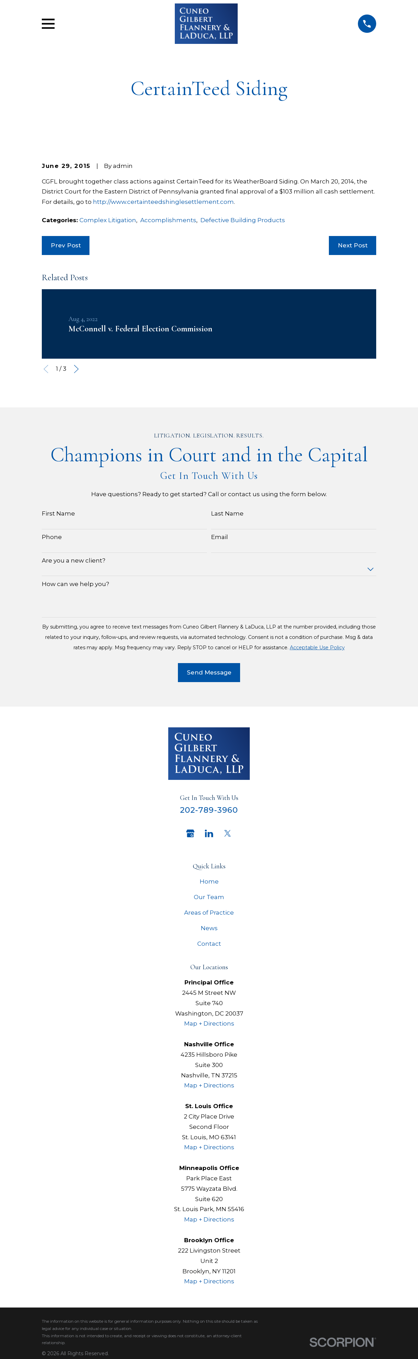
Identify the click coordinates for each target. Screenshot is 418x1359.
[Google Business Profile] (190, 833)
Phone (52, 537)
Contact (209, 943)
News (209, 928)
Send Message (209, 672)
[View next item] (76, 369)
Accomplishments (168, 220)
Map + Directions (209, 1023)
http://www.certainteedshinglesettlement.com (163, 201)
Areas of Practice (209, 912)
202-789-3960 (209, 810)
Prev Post (66, 245)
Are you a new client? (73, 560)
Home (209, 881)
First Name (58, 513)
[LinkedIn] (209, 833)
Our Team (209, 897)
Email (219, 537)
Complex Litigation (107, 220)
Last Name (227, 513)
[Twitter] (228, 833)
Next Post (353, 245)
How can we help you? (75, 584)
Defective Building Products (242, 220)
